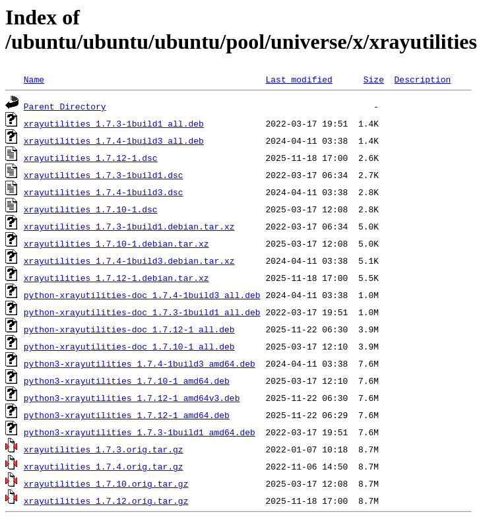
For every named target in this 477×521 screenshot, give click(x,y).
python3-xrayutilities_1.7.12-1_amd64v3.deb (132, 398)
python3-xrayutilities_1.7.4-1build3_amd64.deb (139, 363)
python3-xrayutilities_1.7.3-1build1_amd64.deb (139, 432)
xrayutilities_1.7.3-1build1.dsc (103, 175)
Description (422, 79)
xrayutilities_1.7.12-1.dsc (91, 158)
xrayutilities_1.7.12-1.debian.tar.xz (116, 278)
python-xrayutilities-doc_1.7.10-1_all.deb (129, 346)
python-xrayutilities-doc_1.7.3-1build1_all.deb (142, 312)
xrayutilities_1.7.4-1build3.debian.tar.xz (129, 260)
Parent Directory (65, 106)
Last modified (298, 79)
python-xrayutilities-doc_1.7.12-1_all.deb (129, 329)
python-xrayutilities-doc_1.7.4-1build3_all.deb (142, 295)
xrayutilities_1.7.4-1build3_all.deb (114, 140)
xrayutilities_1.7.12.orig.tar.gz (106, 500)
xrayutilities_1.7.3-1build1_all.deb (114, 123)
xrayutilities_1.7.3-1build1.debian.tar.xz (129, 226)
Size (374, 79)
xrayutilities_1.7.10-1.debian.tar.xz (116, 243)
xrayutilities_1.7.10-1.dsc (91, 209)
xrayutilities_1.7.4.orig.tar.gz (103, 466)
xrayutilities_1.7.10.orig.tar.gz (106, 483)
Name (34, 79)
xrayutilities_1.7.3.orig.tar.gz (103, 449)
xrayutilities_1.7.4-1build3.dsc (103, 192)
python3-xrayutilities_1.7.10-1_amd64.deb (127, 380)
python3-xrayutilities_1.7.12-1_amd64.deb (127, 415)
